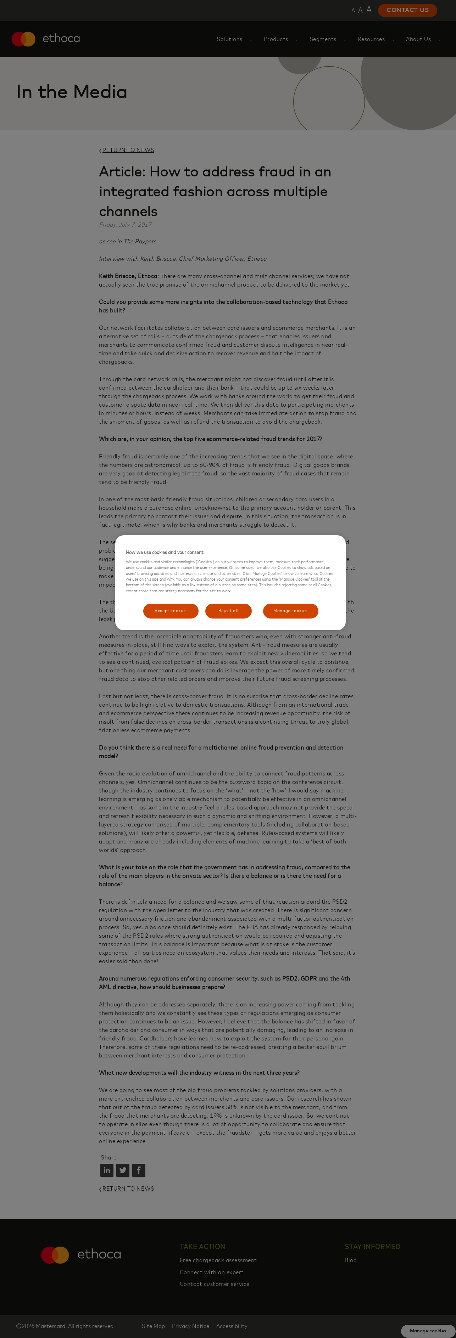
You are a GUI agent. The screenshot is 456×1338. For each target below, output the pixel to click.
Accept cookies (171, 611)
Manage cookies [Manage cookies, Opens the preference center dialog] (290, 611)
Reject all (228, 611)
